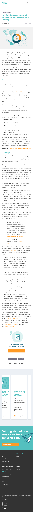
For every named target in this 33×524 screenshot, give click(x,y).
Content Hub (19, 470)
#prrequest (19, 236)
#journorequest (11, 236)
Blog (17, 464)
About (17, 459)
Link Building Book (6, 482)
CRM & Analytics (5, 464)
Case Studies (19, 462)
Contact (18, 472)
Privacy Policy (5, 487)
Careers (18, 467)
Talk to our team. (6, 448)
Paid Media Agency (6, 462)
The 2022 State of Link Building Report (20, 148)
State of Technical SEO (6, 480)
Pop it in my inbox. (13, 350)
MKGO (3, 485)
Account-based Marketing (7, 470)
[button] (29, 3)
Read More (6, 420)
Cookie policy (5, 490)
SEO (2, 459)
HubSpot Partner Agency (7, 472)
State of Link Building (6, 477)
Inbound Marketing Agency (8, 467)
